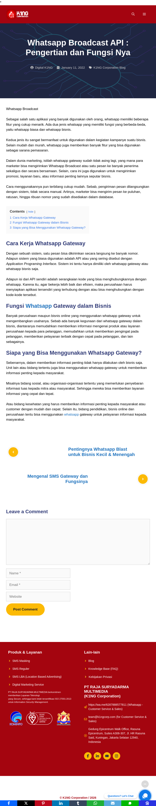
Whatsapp (39, 306)
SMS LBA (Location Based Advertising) (37, 676)
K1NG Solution (28, 790)
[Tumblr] (78, 803)
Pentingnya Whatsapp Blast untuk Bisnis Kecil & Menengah (101, 452)
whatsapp (71, 414)
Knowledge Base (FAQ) (103, 668)
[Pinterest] (43, 803)
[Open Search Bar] (133, 14)
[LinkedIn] (60, 803)
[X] (26, 803)
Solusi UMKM (50, 790)
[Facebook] (8, 803)
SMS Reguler (20, 668)
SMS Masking (21, 660)
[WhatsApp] (95, 803)
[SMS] (130, 803)
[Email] (112, 803)
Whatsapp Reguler (125, 790)
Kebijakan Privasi (100, 677)
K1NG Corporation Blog (109, 67)
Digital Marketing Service (28, 684)
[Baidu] (147, 803)
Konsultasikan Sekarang (94, 790)
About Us (69, 790)
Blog (91, 660)
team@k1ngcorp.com (101, 716)
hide (31, 211)
